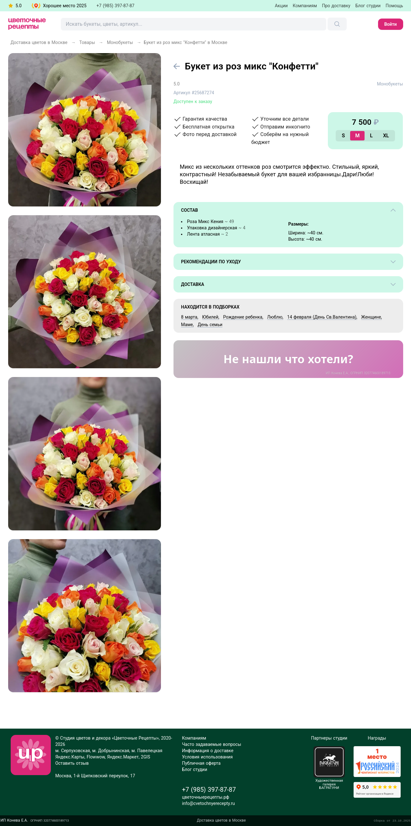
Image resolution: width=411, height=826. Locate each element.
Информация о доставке (207, 750)
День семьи (210, 324)
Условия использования (207, 756)
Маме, (187, 324)
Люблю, (275, 317)
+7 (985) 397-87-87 (116, 5)
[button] (59, 6)
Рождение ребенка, (243, 317)
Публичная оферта (201, 763)
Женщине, (371, 317)
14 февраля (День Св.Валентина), (322, 317)
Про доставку (336, 5)
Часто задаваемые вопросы (211, 744)
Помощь (394, 5)
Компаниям (305, 5)
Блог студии (368, 5)
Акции (281, 5)
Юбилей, (210, 317)
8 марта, (189, 317)
